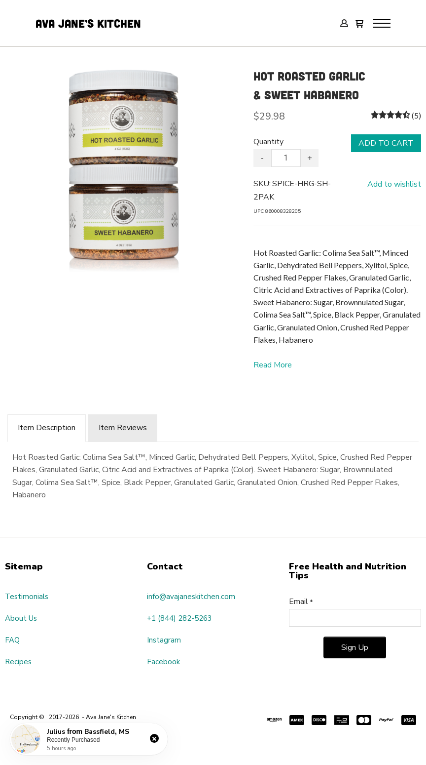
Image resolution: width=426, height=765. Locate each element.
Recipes (18, 662)
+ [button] (309, 158)
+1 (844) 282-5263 (179, 618)
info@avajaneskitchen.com (191, 597)
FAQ (12, 640)
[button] (359, 24)
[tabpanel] (213, 474)
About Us (21, 618)
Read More (272, 365)
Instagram (164, 640)
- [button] (262, 158)
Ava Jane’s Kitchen (90, 23)
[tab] (46, 428)
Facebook (163, 662)
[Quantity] (286, 158)
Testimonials (26, 597)
